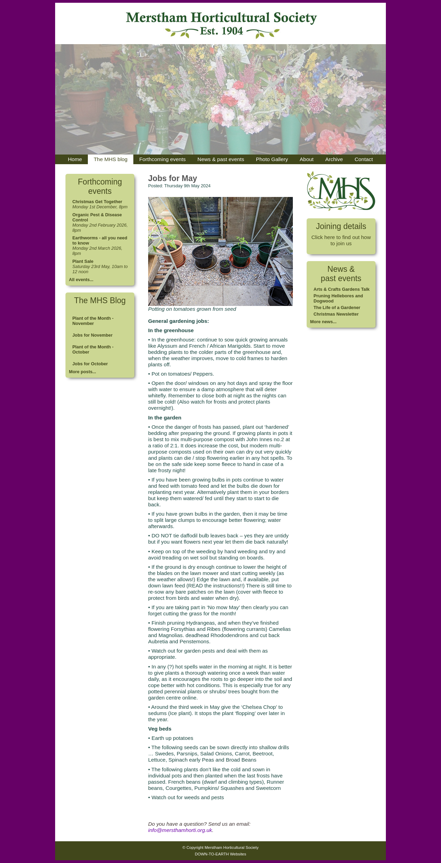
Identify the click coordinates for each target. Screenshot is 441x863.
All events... (81, 279)
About (307, 159)
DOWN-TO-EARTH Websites (220, 854)
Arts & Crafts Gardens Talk (342, 289)
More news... (323, 321)
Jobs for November (92, 335)
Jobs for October (90, 363)
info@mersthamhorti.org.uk (180, 830)
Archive (334, 159)
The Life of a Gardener (337, 307)
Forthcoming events (162, 159)
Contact (364, 159)
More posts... (82, 371)
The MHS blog (110, 159)
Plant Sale (82, 261)
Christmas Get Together (97, 201)
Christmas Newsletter (336, 314)
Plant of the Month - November (92, 321)
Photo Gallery (272, 159)
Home (75, 159)
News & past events (220, 159)
